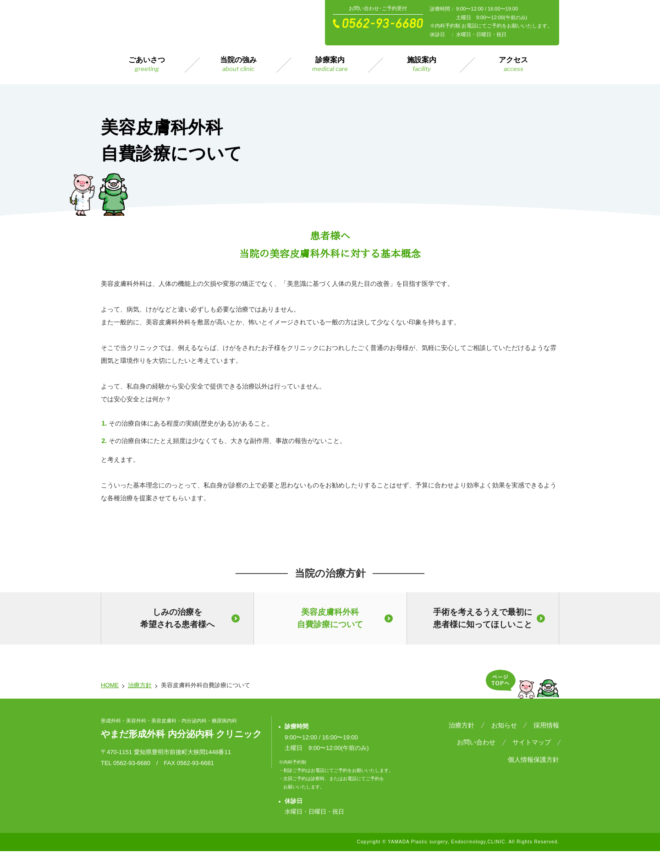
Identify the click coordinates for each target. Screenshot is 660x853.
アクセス (513, 64)
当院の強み (238, 64)
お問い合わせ (428, 735)
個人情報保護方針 (533, 735)
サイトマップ (477, 735)
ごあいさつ (146, 64)
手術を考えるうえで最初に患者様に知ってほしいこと (482, 618)
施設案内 (422, 64)
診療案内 (330, 64)
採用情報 (546, 723)
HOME (110, 685)
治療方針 (140, 685)
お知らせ (509, 723)
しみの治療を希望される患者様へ (177, 618)
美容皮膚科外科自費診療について (330, 618)
